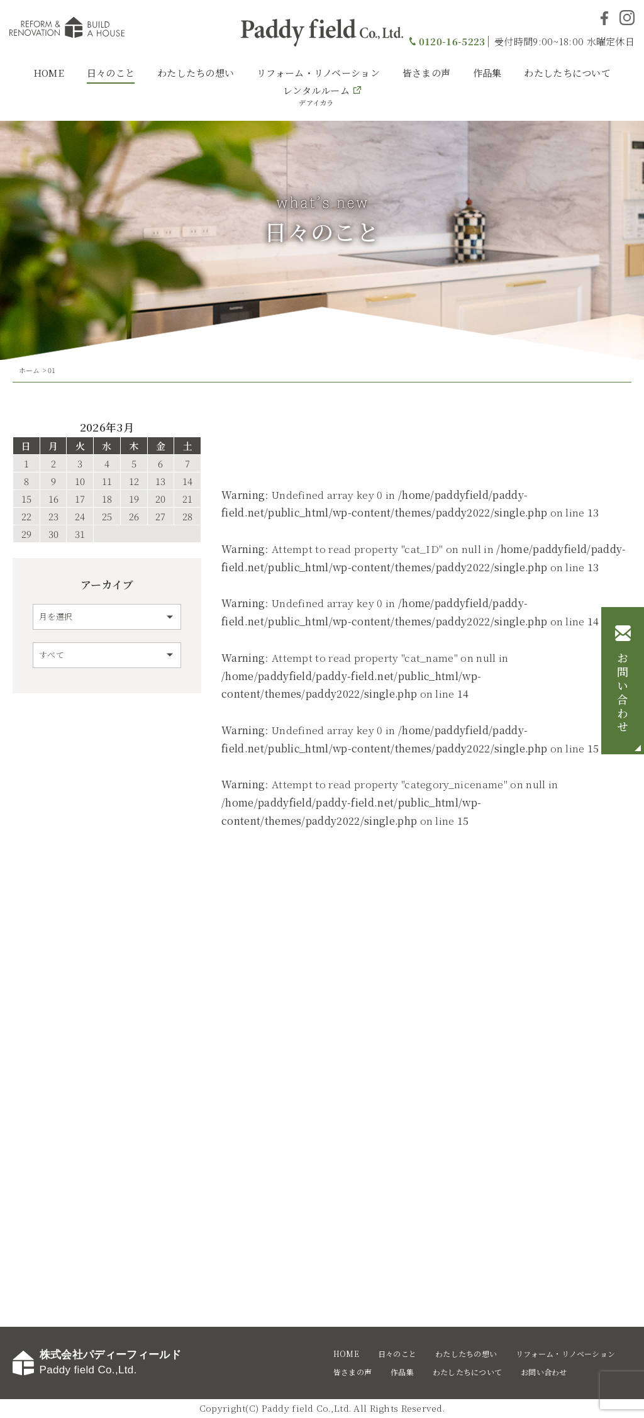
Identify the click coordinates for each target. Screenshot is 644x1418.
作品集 (487, 72)
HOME (48, 72)
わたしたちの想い (195, 72)
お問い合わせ (622, 693)
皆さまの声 (426, 72)
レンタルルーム (316, 96)
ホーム (29, 370)
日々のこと (111, 72)
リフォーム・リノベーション (318, 72)
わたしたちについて (567, 72)
